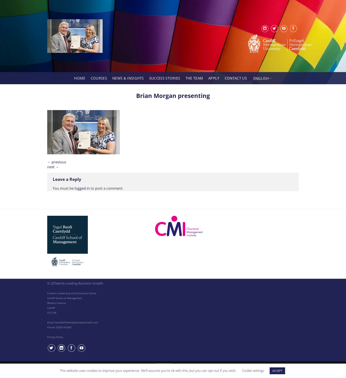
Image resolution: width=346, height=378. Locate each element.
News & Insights (128, 78)
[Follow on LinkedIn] (265, 28)
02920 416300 (63, 327)
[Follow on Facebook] (293, 28)
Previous (56, 162)
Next (53, 166)
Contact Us (236, 78)
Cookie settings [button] (253, 370)
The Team (194, 78)
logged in (82, 188)
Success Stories (164, 78)
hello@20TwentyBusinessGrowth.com (76, 322)
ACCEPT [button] (277, 371)
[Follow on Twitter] (274, 28)
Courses (99, 78)
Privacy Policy (55, 337)
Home (79, 78)
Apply (213, 78)
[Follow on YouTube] (284, 28)
